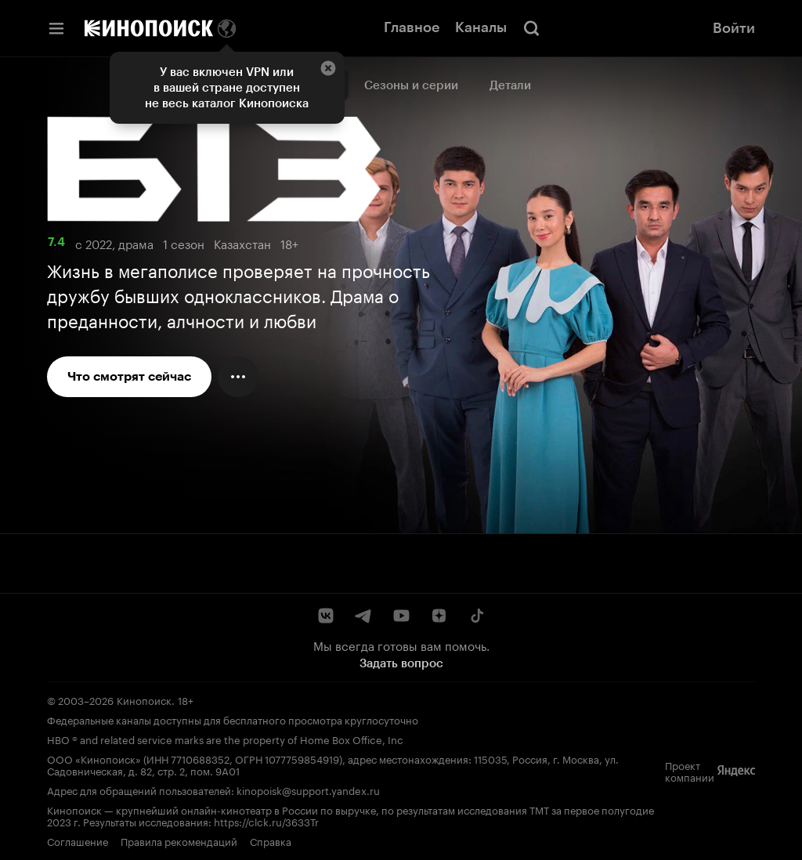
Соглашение (77, 840)
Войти (734, 28)
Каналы (481, 27)
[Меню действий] (238, 376)
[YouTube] (401, 615)
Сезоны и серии (411, 85)
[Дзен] (438, 615)
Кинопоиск (144, 699)
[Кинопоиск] (149, 28)
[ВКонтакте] (325, 615)
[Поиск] (531, 28)
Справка (270, 840)
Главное (411, 27)
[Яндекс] (736, 770)
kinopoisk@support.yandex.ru (308, 789)
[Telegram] (363, 615)
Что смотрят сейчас (129, 376)
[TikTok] (476, 615)
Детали (510, 85)
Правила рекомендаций (179, 840)
